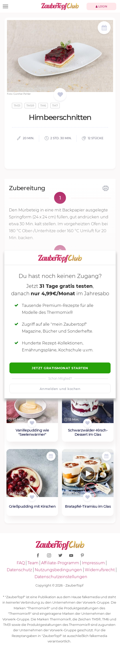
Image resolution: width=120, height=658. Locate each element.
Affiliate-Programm (60, 563)
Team (33, 563)
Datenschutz (19, 569)
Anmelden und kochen (60, 389)
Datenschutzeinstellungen (60, 576)
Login (101, 6)
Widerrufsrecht (100, 569)
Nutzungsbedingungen (58, 569)
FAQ (21, 563)
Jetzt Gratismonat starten (60, 368)
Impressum (93, 563)
